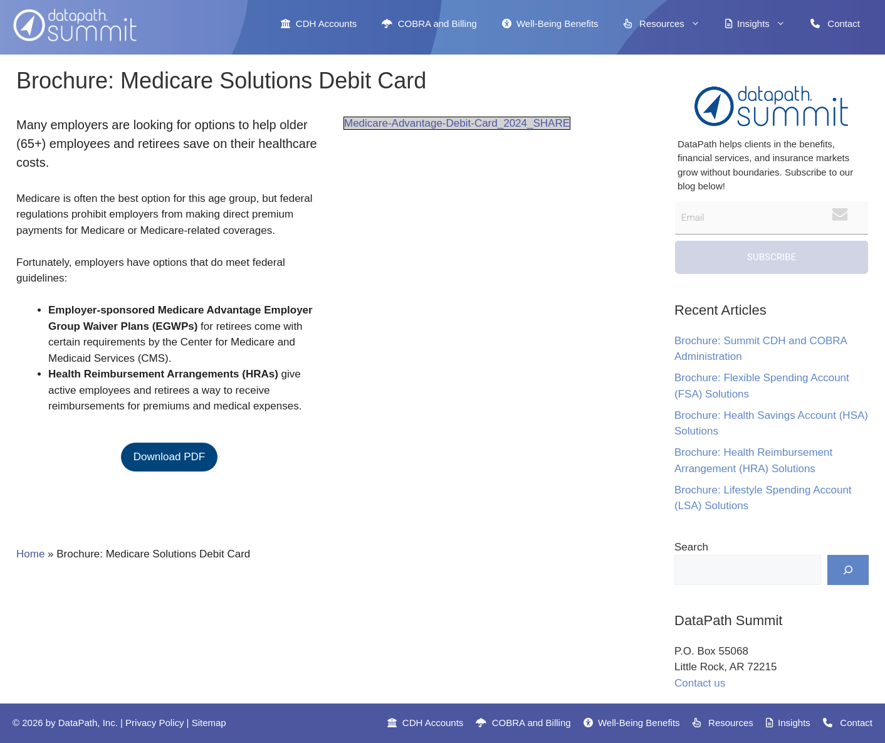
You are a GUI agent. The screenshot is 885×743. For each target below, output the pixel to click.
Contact (835, 23)
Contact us (699, 683)
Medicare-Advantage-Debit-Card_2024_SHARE (457, 123)
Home (30, 554)
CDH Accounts (319, 23)
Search (691, 547)
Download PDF (169, 457)
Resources (668, 23)
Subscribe (771, 257)
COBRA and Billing (429, 23)
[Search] (848, 570)
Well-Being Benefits (550, 23)
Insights (761, 23)
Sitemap (209, 722)
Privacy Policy (154, 722)
